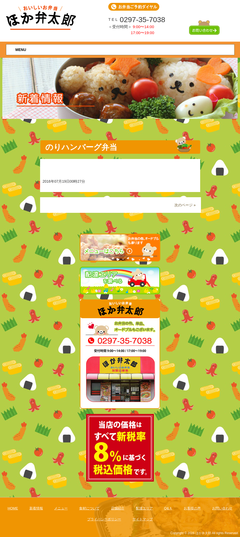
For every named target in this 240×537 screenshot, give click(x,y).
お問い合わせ (222, 508)
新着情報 (36, 508)
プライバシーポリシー (104, 519)
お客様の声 (192, 508)
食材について (89, 508)
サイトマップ (142, 519)
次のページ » (185, 205)
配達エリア (144, 508)
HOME (13, 508)
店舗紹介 (117, 508)
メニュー (61, 508)
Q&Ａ (168, 508)
